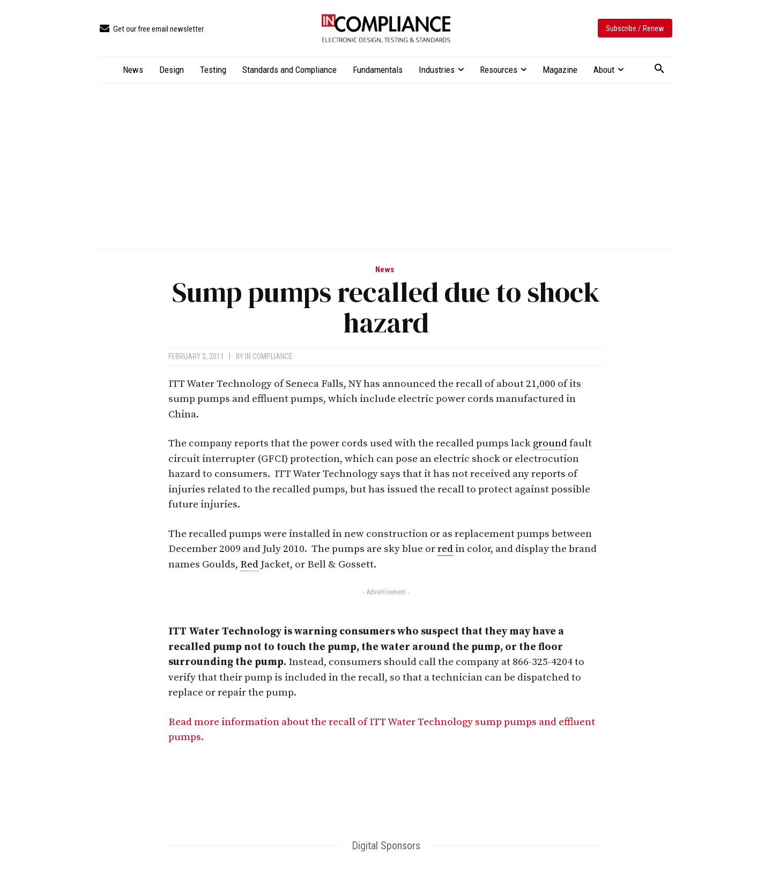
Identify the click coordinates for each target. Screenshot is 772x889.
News (384, 270)
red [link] (445, 549)
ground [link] (550, 443)
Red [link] (249, 564)
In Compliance (269, 356)
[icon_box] (152, 29)
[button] (659, 69)
